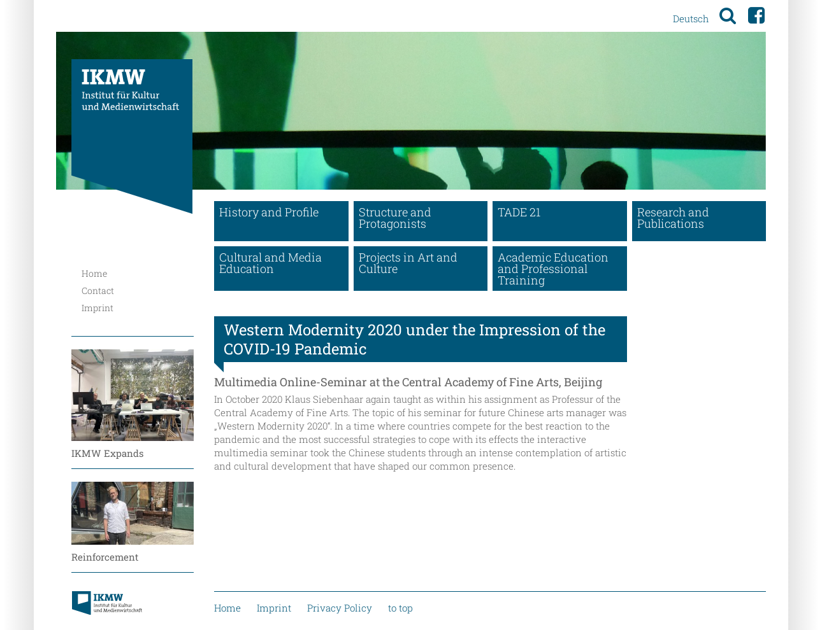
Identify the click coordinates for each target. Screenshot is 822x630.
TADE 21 (519, 212)
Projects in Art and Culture (408, 262)
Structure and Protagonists (395, 217)
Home (94, 273)
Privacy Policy (339, 607)
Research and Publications (673, 217)
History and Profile (269, 212)
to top (400, 607)
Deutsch (691, 18)
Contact (98, 290)
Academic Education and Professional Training (553, 268)
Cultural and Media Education (270, 262)
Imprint (97, 308)
